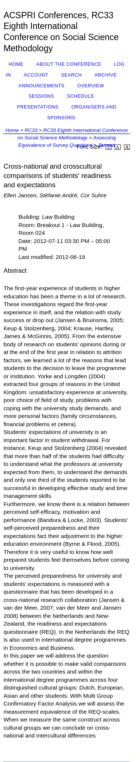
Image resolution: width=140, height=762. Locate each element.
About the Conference (68, 64)
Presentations (38, 107)
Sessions (41, 96)
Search (71, 75)
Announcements (42, 85)
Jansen (106, 145)
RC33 (31, 130)
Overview (90, 85)
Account (36, 75)
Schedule (80, 96)
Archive (105, 75)
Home (16, 64)
